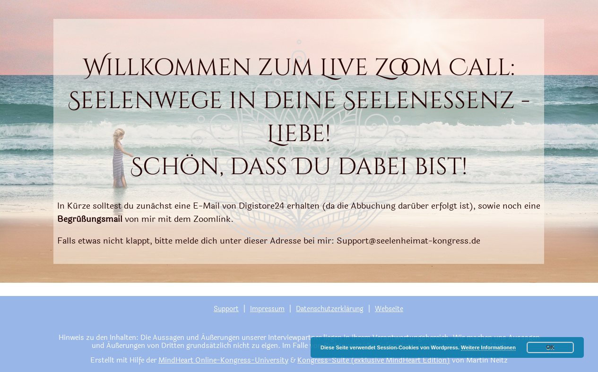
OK (550, 347)
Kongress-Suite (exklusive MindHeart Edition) (373, 360)
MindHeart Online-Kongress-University (223, 360)
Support (226, 309)
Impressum (267, 309)
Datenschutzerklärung (330, 309)
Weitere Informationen (488, 347)
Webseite (389, 309)
